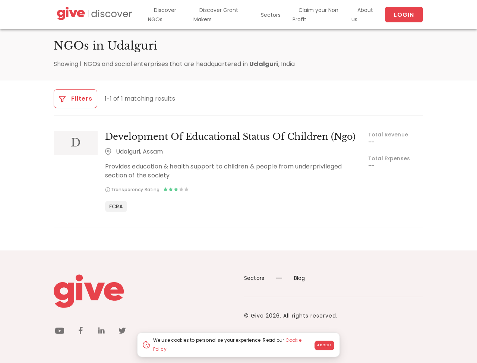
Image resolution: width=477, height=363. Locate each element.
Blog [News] (290, 278)
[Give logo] (143, 291)
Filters (75, 98)
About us (362, 14)
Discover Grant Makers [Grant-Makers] (215, 14)
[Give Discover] (93, 14)
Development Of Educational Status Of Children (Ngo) (230, 136)
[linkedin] (101, 332)
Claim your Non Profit (315, 14)
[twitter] (122, 332)
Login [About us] (404, 14)
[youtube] (60, 332)
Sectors (271, 15)
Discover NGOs (162, 14)
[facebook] (80, 332)
